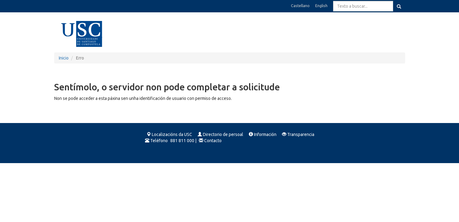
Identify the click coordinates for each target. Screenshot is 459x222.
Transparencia (300, 134)
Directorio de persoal (223, 134)
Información (265, 134)
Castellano (300, 5)
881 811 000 (182, 140)
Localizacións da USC (172, 134)
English (321, 5)
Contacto (213, 140)
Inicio (64, 58)
